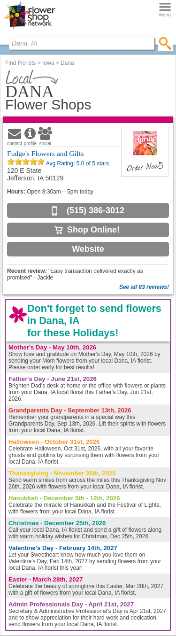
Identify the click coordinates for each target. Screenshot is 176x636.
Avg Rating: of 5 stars (77, 163)
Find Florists (20, 63)
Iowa (48, 63)
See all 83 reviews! (144, 287)
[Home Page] (29, 28)
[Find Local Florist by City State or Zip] (81, 43)
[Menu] (165, 10)
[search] (165, 43)
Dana (67, 63)
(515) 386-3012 (95, 210)
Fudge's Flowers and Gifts (45, 153)
